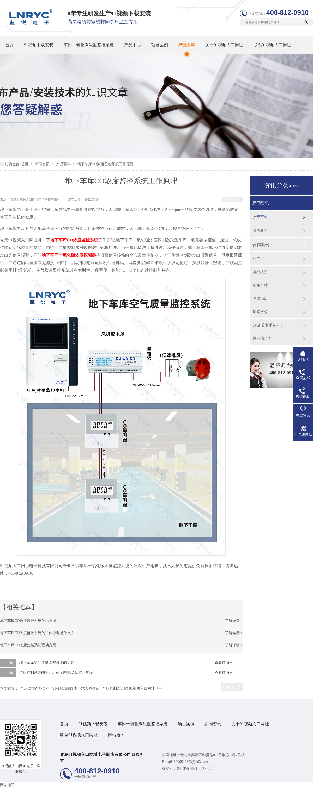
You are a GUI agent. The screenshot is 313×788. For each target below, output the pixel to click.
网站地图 (116, 735)
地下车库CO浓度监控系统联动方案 (28, 645)
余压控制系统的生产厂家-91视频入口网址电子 (56, 672)
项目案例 (159, 45)
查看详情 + (223, 663)
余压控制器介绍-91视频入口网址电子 (132, 688)
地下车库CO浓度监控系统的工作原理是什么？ (37, 633)
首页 (9, 45)
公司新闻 (260, 230)
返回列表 (232, 199)
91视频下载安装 (38, 45)
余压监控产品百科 (35, 688)
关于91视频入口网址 (224, 45)
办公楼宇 (260, 272)
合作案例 (260, 244)
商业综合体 (262, 338)
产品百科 (186, 45)
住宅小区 (260, 259)
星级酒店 (260, 299)
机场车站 (260, 285)
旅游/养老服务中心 (268, 325)
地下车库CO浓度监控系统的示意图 (28, 621)
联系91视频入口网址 (272, 45)
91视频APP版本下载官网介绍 (75, 688)
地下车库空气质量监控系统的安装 (46, 663)
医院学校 (260, 312)
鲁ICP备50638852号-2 (194, 769)
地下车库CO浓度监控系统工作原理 (105, 164)
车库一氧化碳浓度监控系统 (89, 45)
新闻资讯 (43, 164)
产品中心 (132, 45)
